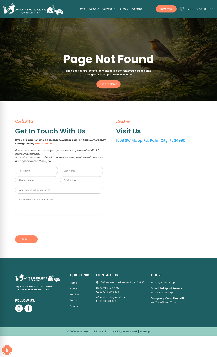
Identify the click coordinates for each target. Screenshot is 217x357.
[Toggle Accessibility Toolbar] (7, 350)
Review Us (166, 9)
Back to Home (108, 84)
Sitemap (145, 331)
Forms (122, 9)
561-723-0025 (43, 143)
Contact (137, 9)
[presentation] (38, 225)
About (92, 9)
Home (81, 9)
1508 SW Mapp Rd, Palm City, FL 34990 (150, 140)
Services (107, 9)
